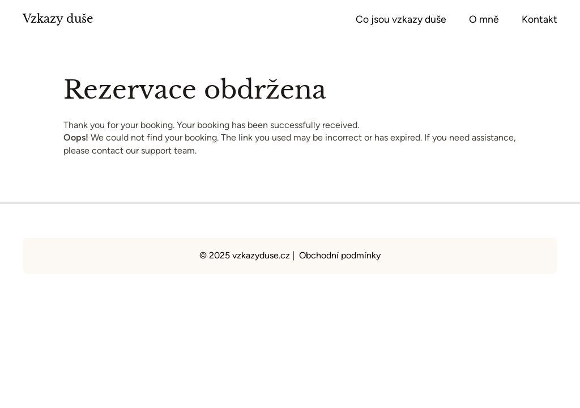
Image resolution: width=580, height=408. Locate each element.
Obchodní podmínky (340, 255)
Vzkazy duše (58, 19)
